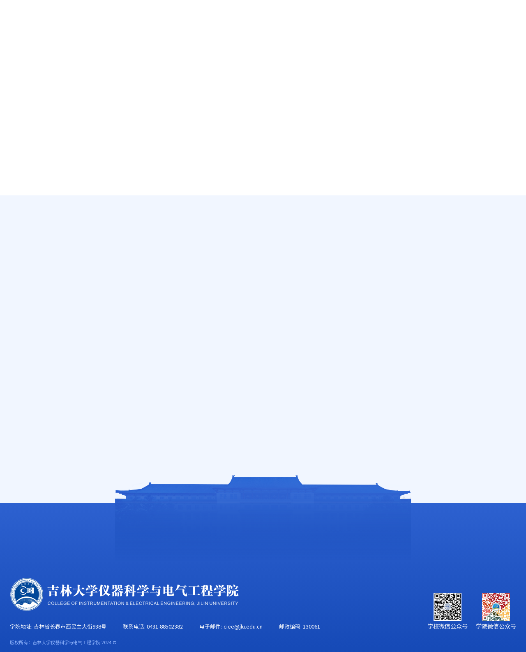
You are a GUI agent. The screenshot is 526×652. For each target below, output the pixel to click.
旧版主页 (484, 21)
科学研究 (229, 52)
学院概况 (65, 52)
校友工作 (449, 52)
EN (457, 21)
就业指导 (42, 270)
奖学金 (38, 248)
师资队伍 (120, 52)
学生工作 (394, 52)
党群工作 (339, 52)
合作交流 (503, 52)
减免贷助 (42, 226)
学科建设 (284, 52)
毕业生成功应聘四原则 (187, 423)
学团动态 (42, 203)
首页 (16, 52)
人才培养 (174, 52)
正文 (510, 221)
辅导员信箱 (45, 292)
